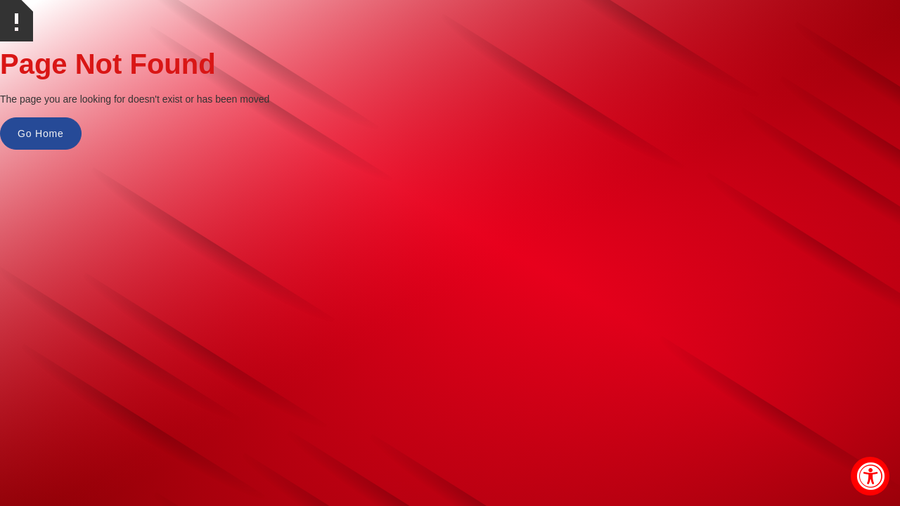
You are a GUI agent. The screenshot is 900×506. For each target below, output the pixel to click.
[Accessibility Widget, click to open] (870, 476)
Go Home (41, 133)
